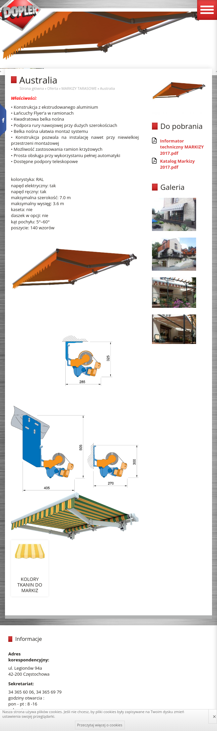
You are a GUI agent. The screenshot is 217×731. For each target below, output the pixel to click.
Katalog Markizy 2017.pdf (177, 164)
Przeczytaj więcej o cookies (99, 724)
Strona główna (32, 88)
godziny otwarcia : (26, 698)
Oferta (52, 88)
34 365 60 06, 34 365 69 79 (35, 692)
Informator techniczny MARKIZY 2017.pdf (182, 147)
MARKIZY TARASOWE (79, 88)
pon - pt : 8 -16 (22, 704)
